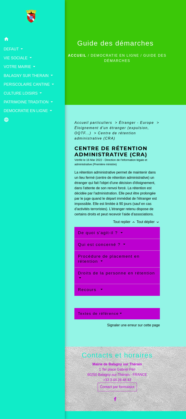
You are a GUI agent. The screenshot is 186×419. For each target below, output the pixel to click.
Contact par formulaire (117, 387)
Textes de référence (98, 314)
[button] (24, 39)
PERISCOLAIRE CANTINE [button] (17, 93)
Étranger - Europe (137, 122)
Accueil (77, 55)
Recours (88, 289)
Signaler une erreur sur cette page (133, 325)
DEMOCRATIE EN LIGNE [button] (19, 131)
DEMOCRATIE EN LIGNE (115, 55)
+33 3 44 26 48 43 (117, 380)
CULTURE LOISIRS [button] (20, 104)
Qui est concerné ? (100, 244)
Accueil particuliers (94, 122)
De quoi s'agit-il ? (98, 232)
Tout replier (125, 222)
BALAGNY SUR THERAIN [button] (16, 78)
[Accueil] (24, 17)
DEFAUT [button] (11, 49)
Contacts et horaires (117, 355)
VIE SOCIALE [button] (15, 58)
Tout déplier (148, 222)
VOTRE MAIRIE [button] (17, 66)
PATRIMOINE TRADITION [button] (15, 116)
